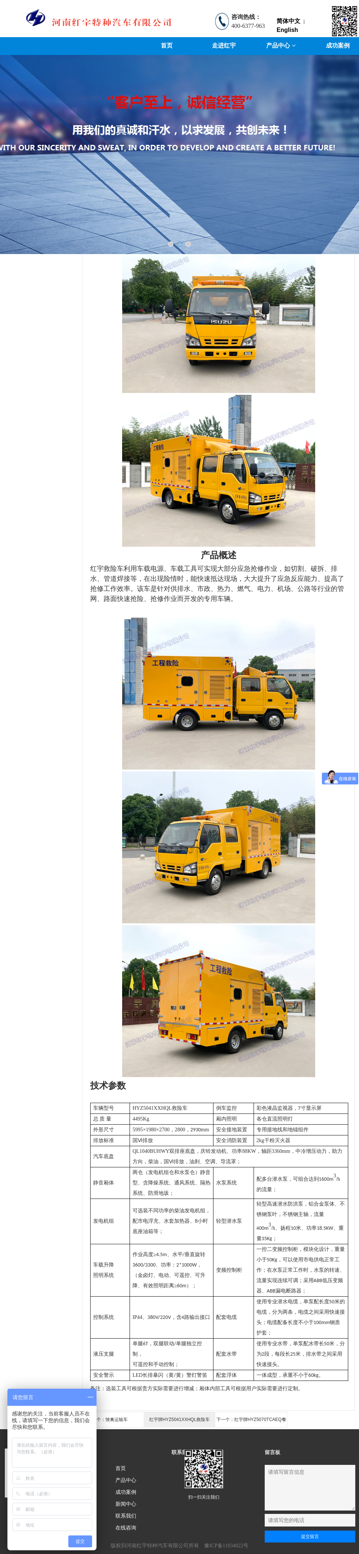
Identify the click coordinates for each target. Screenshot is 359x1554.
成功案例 (125, 1492)
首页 (167, 45)
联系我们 (125, 1516)
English (287, 30)
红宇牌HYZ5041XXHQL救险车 (179, 1419)
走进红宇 (224, 45)
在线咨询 (125, 1528)
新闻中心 (125, 1504)
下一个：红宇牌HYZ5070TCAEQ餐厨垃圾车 (251, 1422)
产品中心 (280, 45)
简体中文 (288, 21)
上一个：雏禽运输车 (108, 1419)
